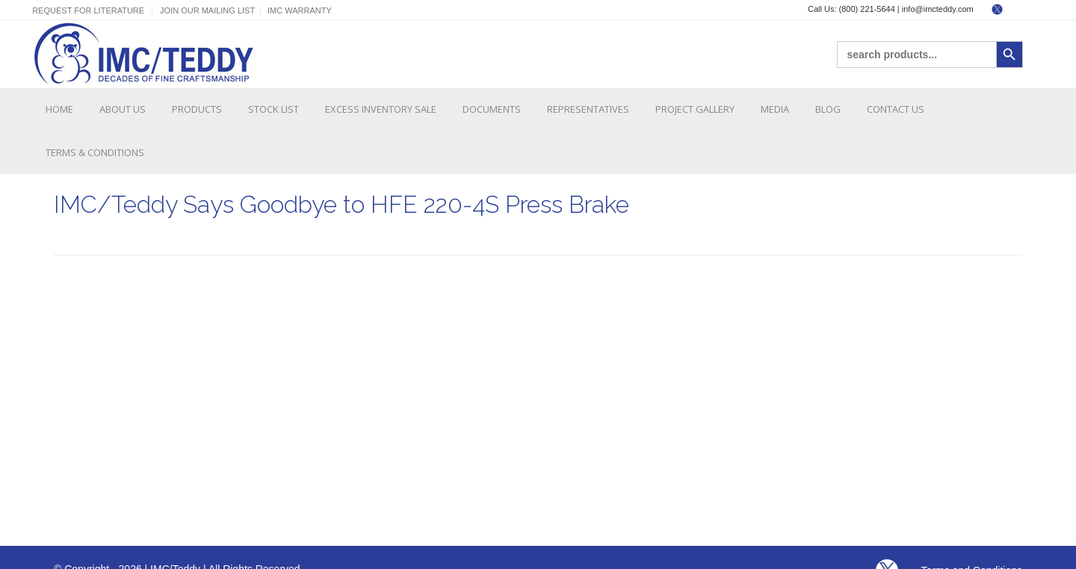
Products (197, 109)
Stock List (273, 109)
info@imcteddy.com (938, 8)
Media (775, 109)
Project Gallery (695, 109)
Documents (492, 109)
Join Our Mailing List (207, 10)
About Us (122, 109)
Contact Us (895, 109)
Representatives (588, 109)
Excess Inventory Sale (380, 109)
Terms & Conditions (95, 152)
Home (59, 109)
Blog (828, 109)
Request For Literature (88, 10)
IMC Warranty (300, 10)
